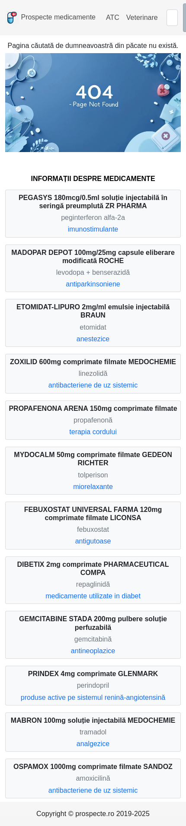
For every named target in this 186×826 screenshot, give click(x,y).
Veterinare (142, 17)
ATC (112, 17)
